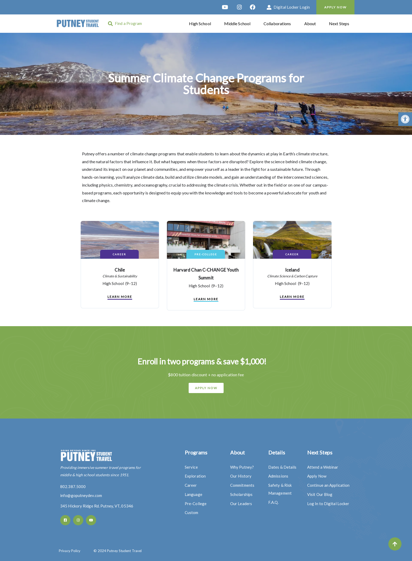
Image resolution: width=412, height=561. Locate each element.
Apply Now (335, 7)
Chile (120, 270)
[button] (405, 119)
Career (119, 254)
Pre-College (205, 254)
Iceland (292, 270)
